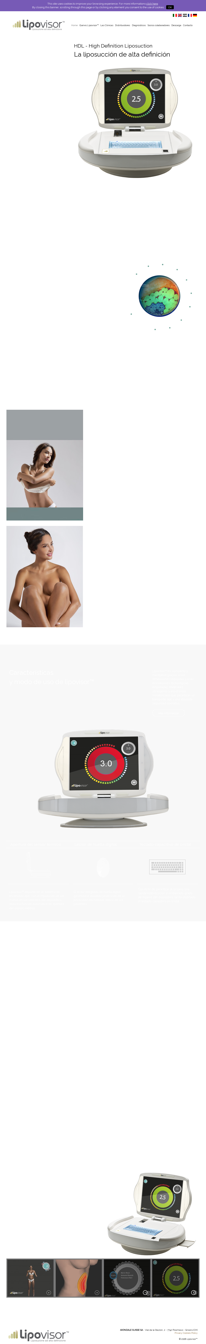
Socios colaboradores (158, 25)
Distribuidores (122, 25)
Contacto (188, 25)
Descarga (176, 25)
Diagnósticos (139, 25)
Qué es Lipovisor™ (89, 25)
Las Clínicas (106, 25)
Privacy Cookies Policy (186, 1333)
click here (152, 3)
